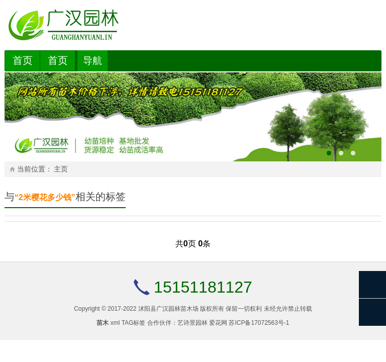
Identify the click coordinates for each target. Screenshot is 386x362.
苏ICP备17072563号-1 (259, 322)
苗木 (102, 322)
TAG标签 (134, 322)
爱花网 (218, 322)
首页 (23, 60)
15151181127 (203, 287)
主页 (61, 169)
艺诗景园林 (192, 322)
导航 (92, 60)
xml (115, 322)
